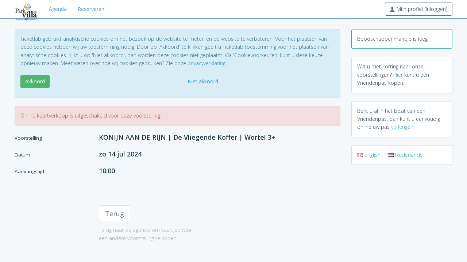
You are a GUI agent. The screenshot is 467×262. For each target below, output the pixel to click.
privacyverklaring (206, 63)
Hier (398, 74)
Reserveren (91, 8)
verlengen (402, 126)
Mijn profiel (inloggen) (419, 8)
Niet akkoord (203, 81)
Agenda (58, 8)
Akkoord (35, 81)
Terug (114, 213)
